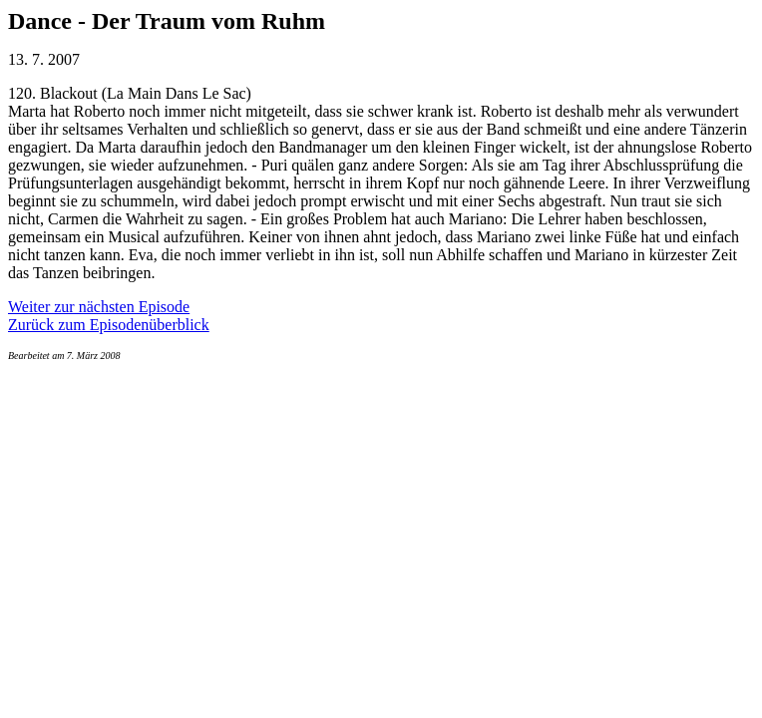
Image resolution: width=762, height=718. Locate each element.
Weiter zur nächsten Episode (99, 306)
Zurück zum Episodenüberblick (108, 324)
